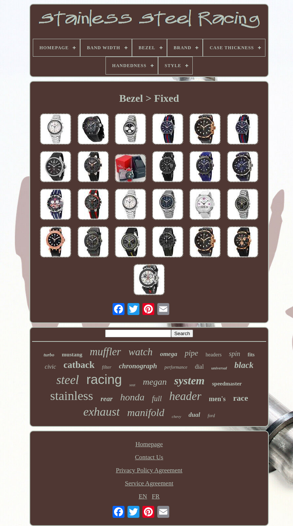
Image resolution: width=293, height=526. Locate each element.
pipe (191, 353)
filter (106, 367)
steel (67, 380)
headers (214, 355)
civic (50, 366)
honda (132, 397)
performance (175, 367)
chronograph (138, 366)
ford (211, 415)
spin (234, 354)
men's (217, 399)
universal (219, 368)
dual (194, 414)
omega (168, 354)
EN (143, 496)
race (240, 398)
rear (107, 399)
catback (78, 365)
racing (104, 379)
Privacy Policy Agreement (149, 470)
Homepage (149, 444)
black (243, 365)
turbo (49, 355)
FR (156, 496)
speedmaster (227, 384)
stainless (71, 396)
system (189, 380)
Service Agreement (149, 483)
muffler (105, 352)
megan (155, 382)
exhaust (101, 411)
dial (199, 366)
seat (132, 385)
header (185, 396)
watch (141, 352)
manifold (145, 412)
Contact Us (149, 457)
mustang (72, 355)
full (157, 398)
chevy (176, 416)
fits (251, 355)
